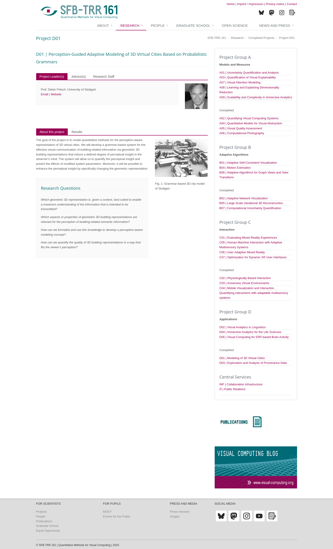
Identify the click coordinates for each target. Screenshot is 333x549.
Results (77, 132)
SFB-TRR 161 (216, 38)
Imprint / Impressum (250, 4)
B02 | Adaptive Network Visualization (243, 198)
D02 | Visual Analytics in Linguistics (242, 327)
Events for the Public (116, 516)
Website (56, 94)
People (158, 25)
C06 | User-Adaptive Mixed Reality (242, 252)
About (103, 25)
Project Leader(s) (52, 76)
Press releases (180, 511)
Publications (44, 521)
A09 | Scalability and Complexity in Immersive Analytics (255, 97)
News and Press (274, 25)
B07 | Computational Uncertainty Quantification (250, 208)
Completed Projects (261, 38)
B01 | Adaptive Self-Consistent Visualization (248, 162)
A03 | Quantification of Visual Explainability (247, 77)
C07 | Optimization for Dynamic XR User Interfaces (253, 257)
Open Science (235, 25)
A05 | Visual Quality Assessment (240, 128)
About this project (52, 132)
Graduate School (193, 25)
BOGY (107, 511)
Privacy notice (275, 4)
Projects (41, 511)
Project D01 (287, 38)
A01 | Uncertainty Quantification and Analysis (249, 72)
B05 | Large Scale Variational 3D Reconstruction (251, 203)
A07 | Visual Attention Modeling (239, 82)
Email (45, 94)
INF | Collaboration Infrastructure (241, 384)
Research (129, 25)
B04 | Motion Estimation (235, 167)
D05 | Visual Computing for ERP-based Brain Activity (254, 337)
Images (175, 516)
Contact (292, 4)
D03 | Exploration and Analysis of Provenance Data (253, 363)
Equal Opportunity (48, 530)
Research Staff (103, 76)
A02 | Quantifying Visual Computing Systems (249, 118)
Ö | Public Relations (232, 389)
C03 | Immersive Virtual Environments (244, 283)
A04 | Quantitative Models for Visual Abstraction (250, 123)
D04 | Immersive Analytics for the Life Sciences (250, 332)
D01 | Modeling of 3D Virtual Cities (242, 358)
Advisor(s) (78, 76)
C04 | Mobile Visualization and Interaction (246, 288)
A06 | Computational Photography (241, 133)
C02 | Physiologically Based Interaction (245, 278)
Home (231, 4)
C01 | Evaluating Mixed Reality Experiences (248, 237)
